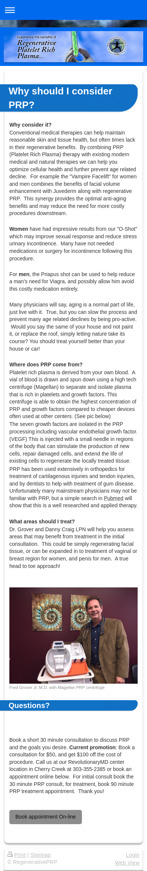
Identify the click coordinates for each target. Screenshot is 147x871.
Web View (127, 863)
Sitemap (41, 855)
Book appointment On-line (45, 817)
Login (133, 855)
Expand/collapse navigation (73, 10)
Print (16, 855)
